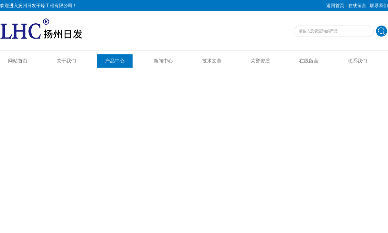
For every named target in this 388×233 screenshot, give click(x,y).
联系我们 (379, 5)
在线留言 (357, 5)
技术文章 (211, 60)
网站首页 (17, 60)
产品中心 (114, 60)
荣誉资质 (260, 60)
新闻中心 (163, 60)
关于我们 (66, 60)
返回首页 (335, 5)
